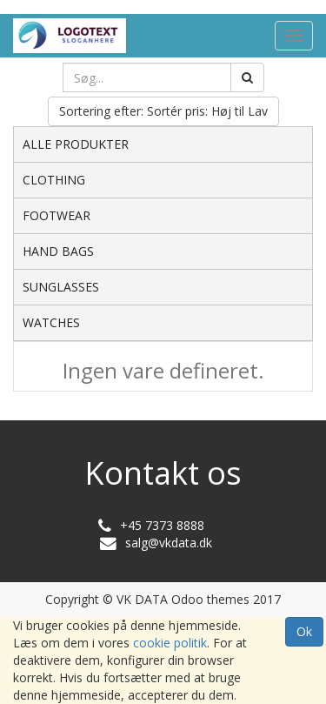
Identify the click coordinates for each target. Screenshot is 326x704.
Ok (304, 631)
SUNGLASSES (61, 286)
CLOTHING (54, 179)
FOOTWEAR (56, 215)
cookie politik (170, 642)
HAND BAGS (58, 251)
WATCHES (51, 322)
